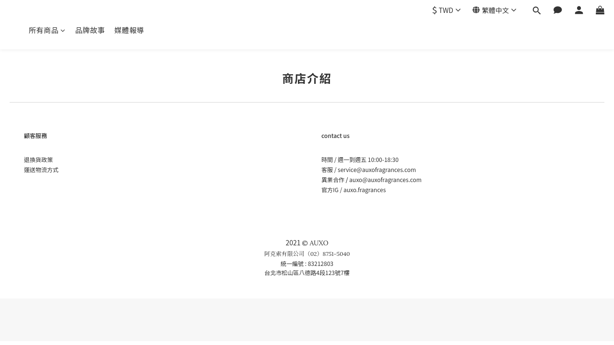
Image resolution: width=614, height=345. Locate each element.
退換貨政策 (38, 159)
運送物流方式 (41, 169)
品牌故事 (90, 30)
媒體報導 (129, 30)
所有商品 (47, 30)
